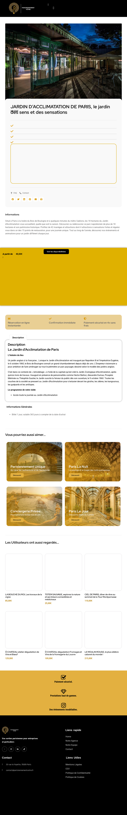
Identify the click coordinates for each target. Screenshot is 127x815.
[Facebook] (4, 749)
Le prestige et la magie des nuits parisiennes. (89, 470)
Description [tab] (18, 337)
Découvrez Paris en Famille (81, 514)
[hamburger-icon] (56, 3)
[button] (12, 199)
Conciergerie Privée (25, 511)
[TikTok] (24, 749)
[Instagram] (11, 749)
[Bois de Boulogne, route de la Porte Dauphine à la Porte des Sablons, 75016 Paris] (63, 163)
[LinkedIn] (17, 749)
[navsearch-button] (46, 4)
